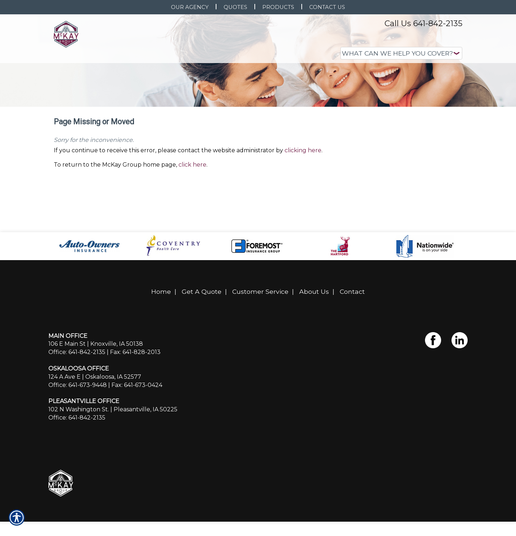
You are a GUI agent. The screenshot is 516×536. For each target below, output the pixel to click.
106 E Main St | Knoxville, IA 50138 (95, 380)
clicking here (303, 186)
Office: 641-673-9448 (77, 421)
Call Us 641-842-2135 (423, 23)
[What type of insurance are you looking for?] (401, 53)
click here (192, 200)
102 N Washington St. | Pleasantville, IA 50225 (112, 445)
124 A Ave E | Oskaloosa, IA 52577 (94, 413)
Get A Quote (201, 328)
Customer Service (260, 328)
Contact (352, 328)
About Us (314, 328)
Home (161, 328)
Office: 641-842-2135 (76, 388)
